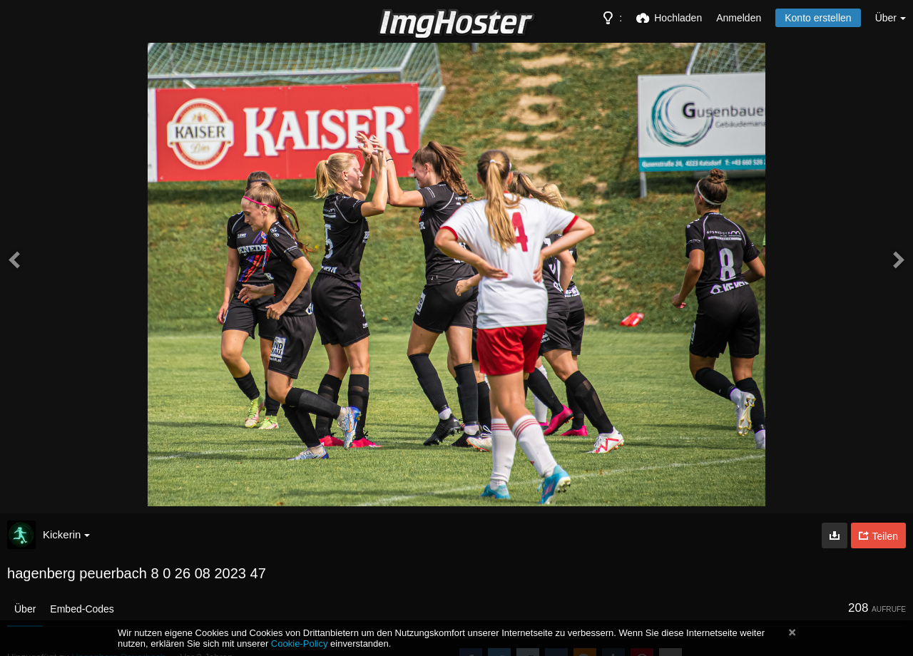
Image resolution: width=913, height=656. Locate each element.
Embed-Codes (82, 609)
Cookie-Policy (299, 643)
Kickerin (66, 534)
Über (25, 609)
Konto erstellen (818, 18)
